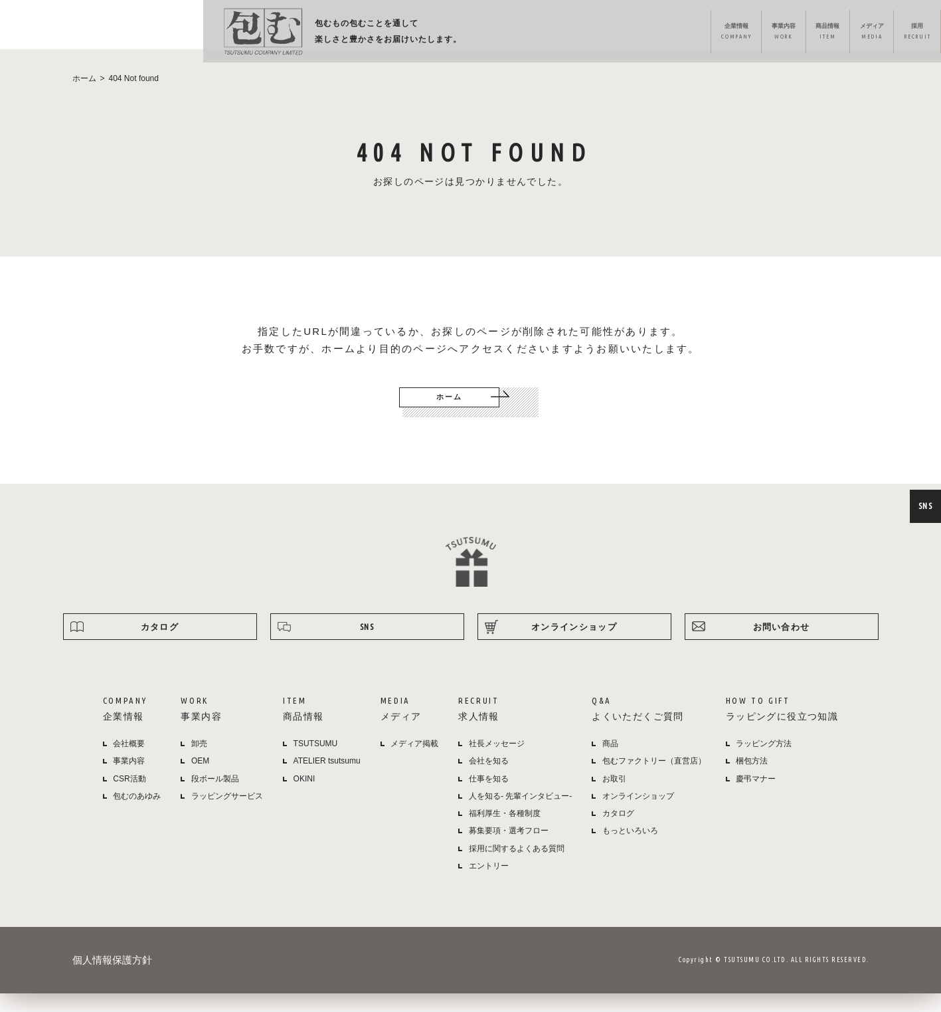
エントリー (489, 883)
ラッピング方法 (784, 34)
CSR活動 (129, 796)
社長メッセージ (497, 762)
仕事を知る (489, 796)
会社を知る (489, 779)
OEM (200, 779)
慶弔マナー (756, 796)
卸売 (199, 762)
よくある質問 (703, 34)
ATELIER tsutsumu (327, 779)
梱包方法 (752, 779)
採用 (633, 34)
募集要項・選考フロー (509, 849)
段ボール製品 (215, 796)
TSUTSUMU (316, 762)
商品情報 (512, 34)
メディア (571, 34)
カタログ (160, 644)
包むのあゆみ (137, 814)
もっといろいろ (630, 849)
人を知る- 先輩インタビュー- (520, 814)
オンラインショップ (878, 34)
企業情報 (389, 34)
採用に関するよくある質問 (516, 866)
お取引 (614, 796)
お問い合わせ (781, 644)
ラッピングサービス (227, 814)
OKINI (304, 796)
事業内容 (453, 34)
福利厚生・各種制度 (505, 832)
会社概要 (129, 762)
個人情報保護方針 (112, 978)
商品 (610, 762)
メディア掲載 (414, 762)
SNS (924, 505)
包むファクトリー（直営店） (654, 779)
